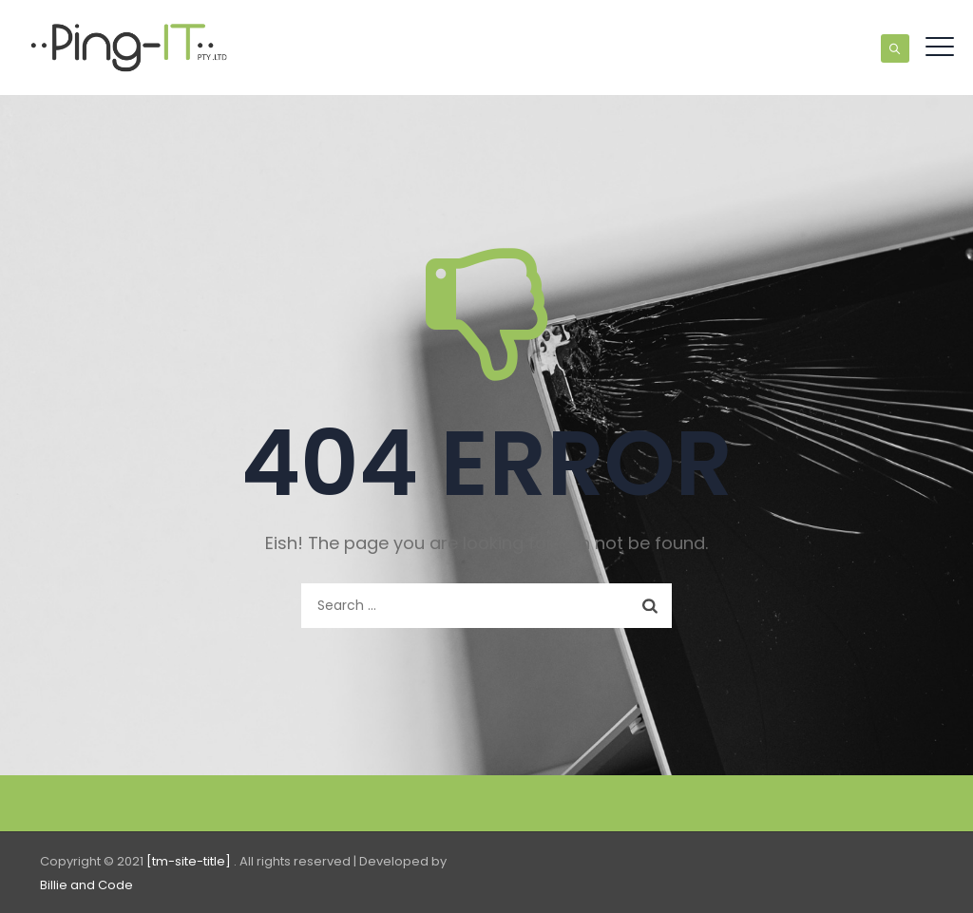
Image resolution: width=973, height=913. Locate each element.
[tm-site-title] (190, 861)
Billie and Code (86, 885)
